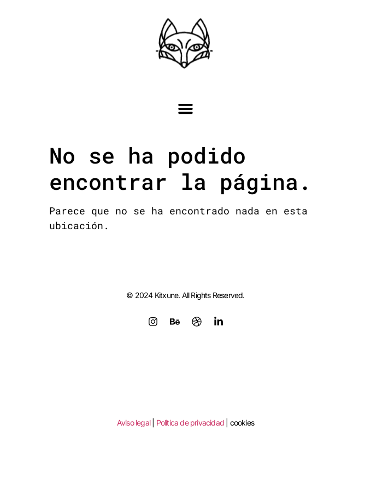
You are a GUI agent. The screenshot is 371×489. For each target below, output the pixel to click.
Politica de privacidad (190, 422)
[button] (186, 109)
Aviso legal (133, 422)
